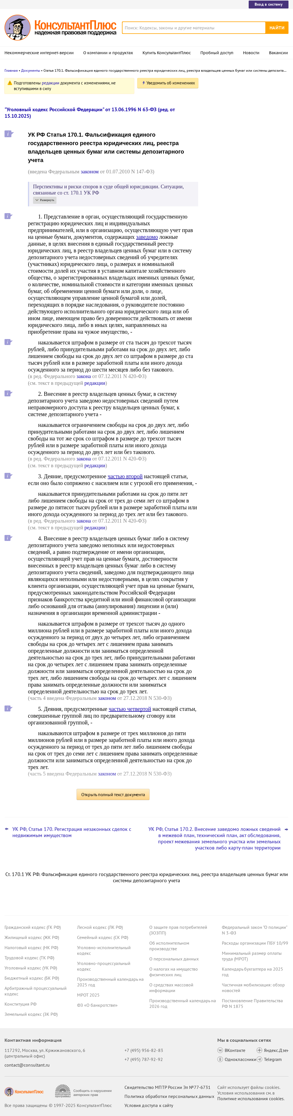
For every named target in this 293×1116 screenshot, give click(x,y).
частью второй (125, 476)
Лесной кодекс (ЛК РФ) (100, 927)
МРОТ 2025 (88, 995)
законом (90, 171)
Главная (11, 70)
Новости (251, 52)
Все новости (221, 221)
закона (83, 376)
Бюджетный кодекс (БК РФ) (32, 978)
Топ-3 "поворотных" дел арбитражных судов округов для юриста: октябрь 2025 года (245, 172)
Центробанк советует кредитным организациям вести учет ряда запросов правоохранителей (241, 141)
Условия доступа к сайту (148, 1105)
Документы (30, 70)
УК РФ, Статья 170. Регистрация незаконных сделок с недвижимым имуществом (71, 832)
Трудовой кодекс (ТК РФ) (29, 957)
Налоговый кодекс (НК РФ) (31, 947)
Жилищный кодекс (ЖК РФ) (32, 937)
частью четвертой (130, 709)
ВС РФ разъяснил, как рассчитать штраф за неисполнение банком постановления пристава (240, 203)
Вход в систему (269, 4)
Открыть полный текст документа (113, 794)
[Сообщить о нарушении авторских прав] (84, 1091)
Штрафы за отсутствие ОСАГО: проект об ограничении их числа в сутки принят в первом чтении (245, 110)
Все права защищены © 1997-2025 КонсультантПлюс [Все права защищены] (58, 1105)
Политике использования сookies (250, 1098)
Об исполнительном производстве (169, 945)
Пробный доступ (216, 52)
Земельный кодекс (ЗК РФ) (31, 1014)
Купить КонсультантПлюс (167, 52)
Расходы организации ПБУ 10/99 (255, 943)
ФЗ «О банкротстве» (97, 1005)
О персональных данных (174, 959)
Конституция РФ (20, 1004)
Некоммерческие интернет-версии (39, 52)
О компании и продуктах (108, 52)
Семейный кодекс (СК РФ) (102, 937)
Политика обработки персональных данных (169, 1096)
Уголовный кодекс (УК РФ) (31, 968)
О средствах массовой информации (171, 987)
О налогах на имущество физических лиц (173, 971)
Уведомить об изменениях (170, 83)
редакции (50, 83)
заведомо (147, 237)
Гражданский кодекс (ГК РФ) (33, 927)
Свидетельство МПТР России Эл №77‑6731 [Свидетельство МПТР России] (167, 1087)
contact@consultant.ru (27, 1065)
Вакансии (278, 52)
